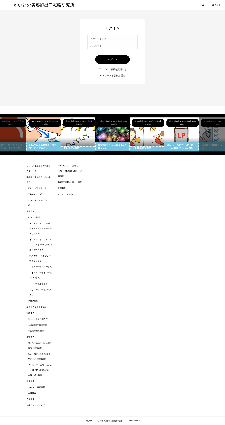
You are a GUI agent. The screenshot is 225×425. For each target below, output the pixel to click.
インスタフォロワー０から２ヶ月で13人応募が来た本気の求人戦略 (40, 370)
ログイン (216, 5)
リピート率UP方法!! (37, 188)
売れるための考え (36, 194)
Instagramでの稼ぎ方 (37, 325)
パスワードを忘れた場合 (112, 75)
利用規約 (62, 188)
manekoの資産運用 (36, 387)
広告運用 (30, 399)
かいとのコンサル (66, 194)
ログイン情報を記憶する (113, 69)
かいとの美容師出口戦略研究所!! (45, 5)
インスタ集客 (34, 217)
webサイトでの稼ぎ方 (38, 319)
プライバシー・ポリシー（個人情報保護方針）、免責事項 (70, 171)
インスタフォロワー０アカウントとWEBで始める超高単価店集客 (40, 244)
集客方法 (30, 211)
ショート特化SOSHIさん (40, 266)
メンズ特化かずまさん (39, 284)
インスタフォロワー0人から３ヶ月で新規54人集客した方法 (40, 228)
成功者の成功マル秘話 (36, 307)
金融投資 (32, 393)
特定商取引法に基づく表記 (70, 182)
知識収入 (30, 313)
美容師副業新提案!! (36, 331)
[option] (43, 134)
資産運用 (30, 381)
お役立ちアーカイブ (35, 405)
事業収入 (30, 337)
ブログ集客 (33, 301)
